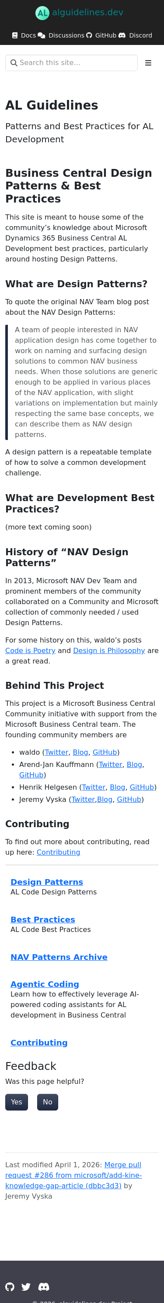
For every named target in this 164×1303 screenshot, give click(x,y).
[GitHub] (9, 1287)
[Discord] (44, 1287)
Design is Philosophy (109, 650)
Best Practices (42, 919)
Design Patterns (46, 882)
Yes (16, 1102)
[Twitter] (26, 1287)
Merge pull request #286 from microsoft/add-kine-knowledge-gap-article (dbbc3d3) (73, 1175)
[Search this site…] (71, 63)
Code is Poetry (30, 650)
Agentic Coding (44, 984)
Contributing (58, 852)
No (47, 1102)
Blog (80, 752)
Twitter (57, 752)
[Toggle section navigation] (148, 63)
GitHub (105, 752)
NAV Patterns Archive (59, 957)
